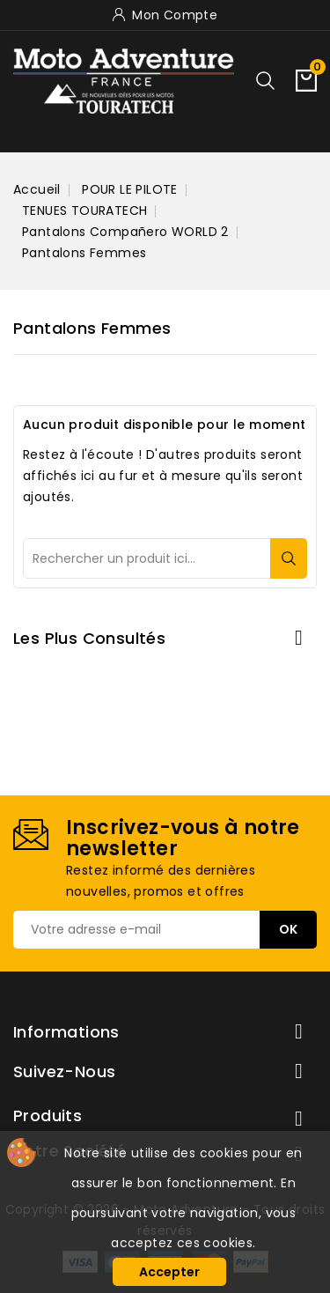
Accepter (169, 1272)
